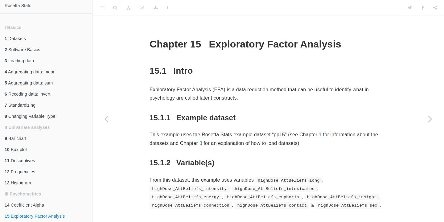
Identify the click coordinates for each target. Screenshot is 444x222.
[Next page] (430, 118)
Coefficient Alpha (24, 205)
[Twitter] (410, 7)
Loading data (19, 60)
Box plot (16, 149)
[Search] (115, 7)
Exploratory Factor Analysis (35, 216)
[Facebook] (423, 7)
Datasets (15, 38)
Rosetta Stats (18, 5)
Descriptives (20, 160)
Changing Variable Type (30, 116)
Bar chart (16, 138)
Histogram (18, 182)
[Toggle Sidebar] (102, 7)
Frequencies (20, 171)
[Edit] (142, 7)
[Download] (155, 7)
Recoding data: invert (28, 94)
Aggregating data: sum (29, 82)
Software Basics (22, 49)
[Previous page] (106, 118)
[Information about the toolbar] (167, 7)
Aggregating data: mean (30, 71)
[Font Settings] (128, 7)
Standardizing (20, 105)
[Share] (435, 7)
